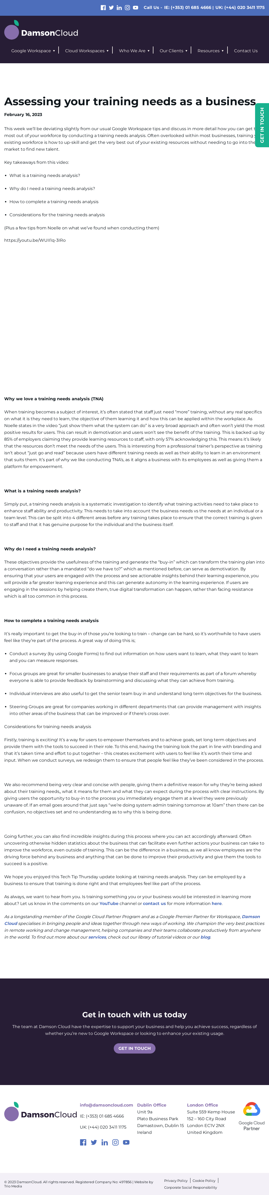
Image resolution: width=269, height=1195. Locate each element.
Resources (209, 50)
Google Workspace (31, 50)
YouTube (109, 903)
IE (187, 7)
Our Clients (171, 50)
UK (240, 7)
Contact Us (246, 50)
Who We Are (132, 50)
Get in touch (134, 1048)
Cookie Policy (204, 1180)
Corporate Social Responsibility (190, 1187)
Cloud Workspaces (85, 50)
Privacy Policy (176, 1180)
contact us (154, 903)
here (217, 903)
